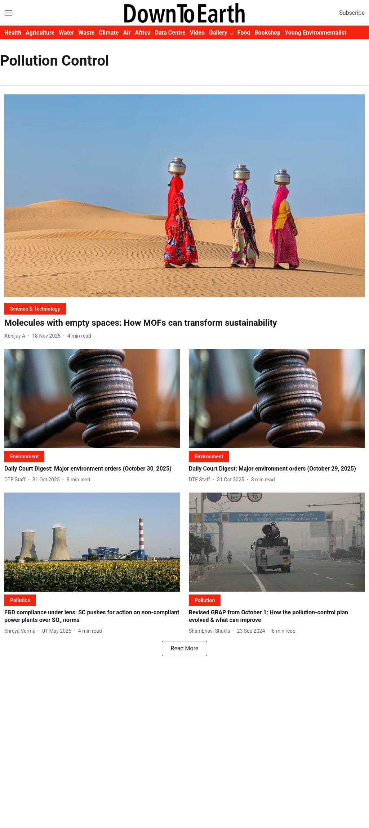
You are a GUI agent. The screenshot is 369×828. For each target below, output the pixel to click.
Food (243, 32)
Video (197, 32)
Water (66, 32)
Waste (87, 32)
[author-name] (16, 336)
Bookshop (267, 32)
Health (12, 32)
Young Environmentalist (315, 32)
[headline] (184, 323)
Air (127, 32)
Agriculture (40, 32)
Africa (142, 32)
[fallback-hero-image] (184, 195)
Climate (109, 32)
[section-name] (35, 308)
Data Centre (170, 32)
